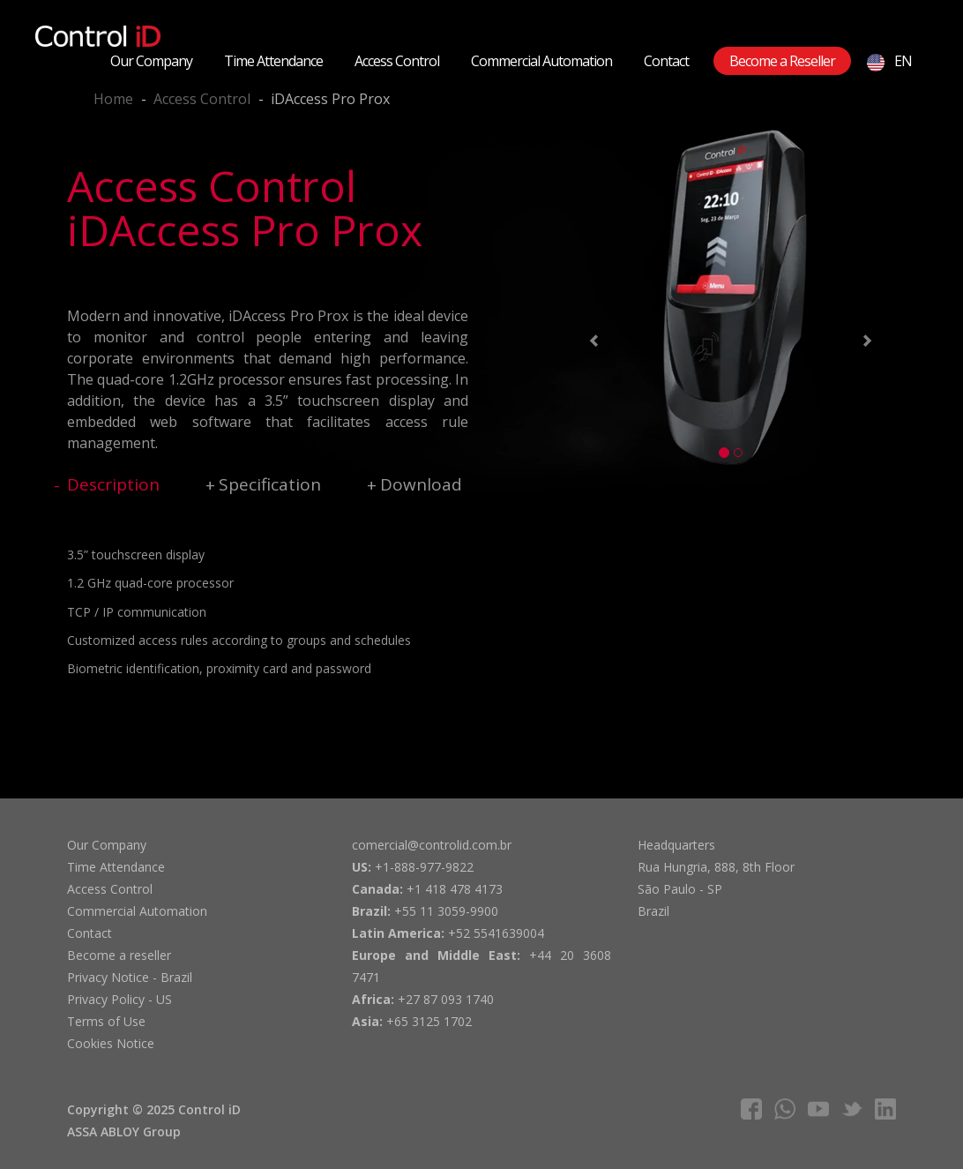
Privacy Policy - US (119, 999)
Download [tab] (421, 484)
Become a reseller (119, 955)
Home (113, 99)
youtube (818, 1109)
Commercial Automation (541, 61)
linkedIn (885, 1109)
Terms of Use (106, 1021)
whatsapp (784, 1109)
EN (889, 61)
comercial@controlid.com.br (431, 844)
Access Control (397, 61)
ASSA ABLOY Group (124, 1131)
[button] (591, 343)
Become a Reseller (782, 61)
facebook (751, 1109)
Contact (666, 61)
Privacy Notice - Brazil (129, 977)
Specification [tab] (270, 484)
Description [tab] (113, 484)
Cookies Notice (110, 1043)
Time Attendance (273, 61)
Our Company (151, 61)
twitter (851, 1109)
